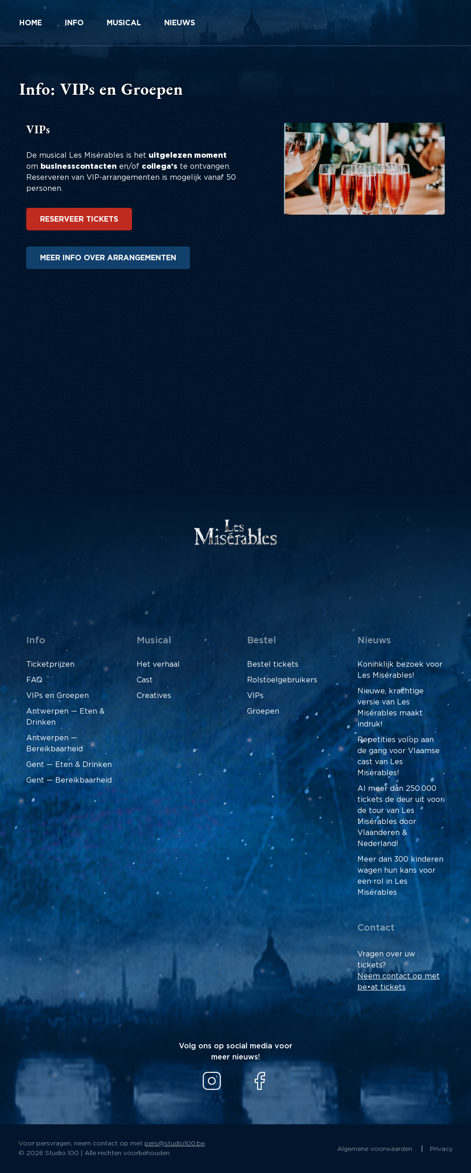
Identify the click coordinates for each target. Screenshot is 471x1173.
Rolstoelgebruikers (282, 680)
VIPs (255, 695)
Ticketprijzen (50, 664)
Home (30, 23)
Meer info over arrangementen (108, 258)
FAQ (34, 680)
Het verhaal (158, 664)
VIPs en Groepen (57, 695)
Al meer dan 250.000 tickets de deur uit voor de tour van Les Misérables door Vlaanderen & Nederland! (400, 816)
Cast (145, 680)
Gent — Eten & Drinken (69, 764)
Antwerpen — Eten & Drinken (65, 717)
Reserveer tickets (79, 219)
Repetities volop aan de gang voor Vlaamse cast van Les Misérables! (398, 756)
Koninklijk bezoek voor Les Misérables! (399, 670)
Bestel (261, 640)
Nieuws (179, 23)
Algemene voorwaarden (375, 1149)
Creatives (154, 695)
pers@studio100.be (174, 1143)
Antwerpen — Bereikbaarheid (54, 743)
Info (74, 23)
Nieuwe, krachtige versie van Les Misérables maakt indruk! (390, 707)
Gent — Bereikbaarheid (69, 780)
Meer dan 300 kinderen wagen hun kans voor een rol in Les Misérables (400, 876)
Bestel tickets (273, 664)
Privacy (441, 1149)
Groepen (263, 711)
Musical (124, 23)
